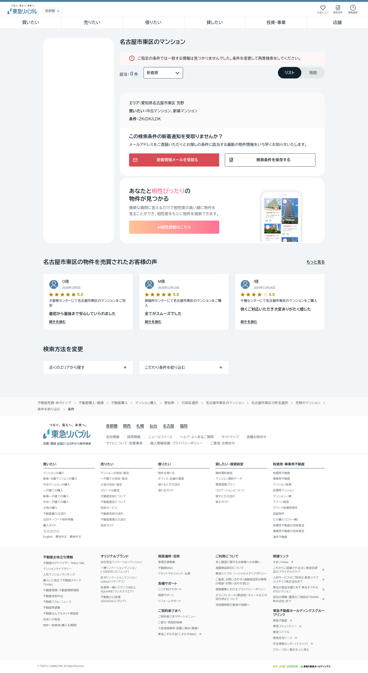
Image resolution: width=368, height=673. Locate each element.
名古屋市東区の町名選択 (269, 403)
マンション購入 (146, 403)
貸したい (215, 22)
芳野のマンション (307, 403)
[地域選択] (53, 11)
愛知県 (169, 403)
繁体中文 (61, 536)
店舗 (337, 22)
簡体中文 (75, 536)
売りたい (92, 22)
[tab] (289, 72)
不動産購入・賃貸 (91, 403)
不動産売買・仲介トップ (54, 403)
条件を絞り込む (49, 409)
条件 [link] (71, 409)
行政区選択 (190, 403)
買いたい (30, 22)
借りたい (153, 22)
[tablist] (301, 72)
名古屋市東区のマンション (225, 403)
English (48, 536)
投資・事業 (276, 22)
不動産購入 (119, 403)
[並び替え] (163, 72)
